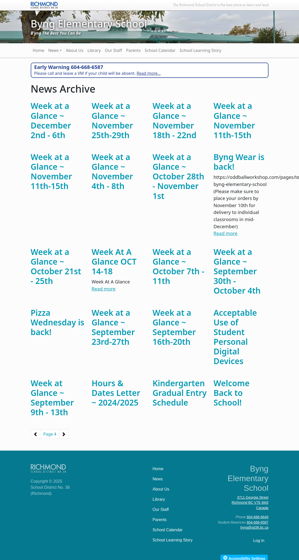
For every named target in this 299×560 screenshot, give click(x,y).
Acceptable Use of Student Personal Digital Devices (235, 337)
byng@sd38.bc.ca (255, 527)
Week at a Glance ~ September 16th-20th (174, 327)
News (53, 50)
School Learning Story (200, 50)
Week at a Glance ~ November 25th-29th (112, 120)
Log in (258, 540)
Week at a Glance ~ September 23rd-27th (113, 327)
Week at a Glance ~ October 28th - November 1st (178, 176)
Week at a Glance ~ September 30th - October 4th (237, 271)
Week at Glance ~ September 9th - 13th (52, 398)
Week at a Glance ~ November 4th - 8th (112, 171)
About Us (74, 50)
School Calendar (160, 50)
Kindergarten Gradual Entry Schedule (180, 393)
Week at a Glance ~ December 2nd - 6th (51, 120)
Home (38, 50)
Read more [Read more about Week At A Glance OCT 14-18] (104, 288)
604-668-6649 (257, 517)
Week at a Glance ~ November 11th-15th (234, 120)
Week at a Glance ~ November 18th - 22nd (175, 120)
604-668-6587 (257, 522)
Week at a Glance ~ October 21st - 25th (56, 266)
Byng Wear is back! (239, 161)
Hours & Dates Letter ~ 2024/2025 (116, 393)
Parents (133, 50)
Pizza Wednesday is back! (58, 322)
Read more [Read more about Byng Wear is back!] (226, 233)
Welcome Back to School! (232, 393)
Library (94, 50)
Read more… (149, 73)
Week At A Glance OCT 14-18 (114, 261)
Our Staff (113, 50)
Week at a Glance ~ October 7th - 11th (178, 266)
